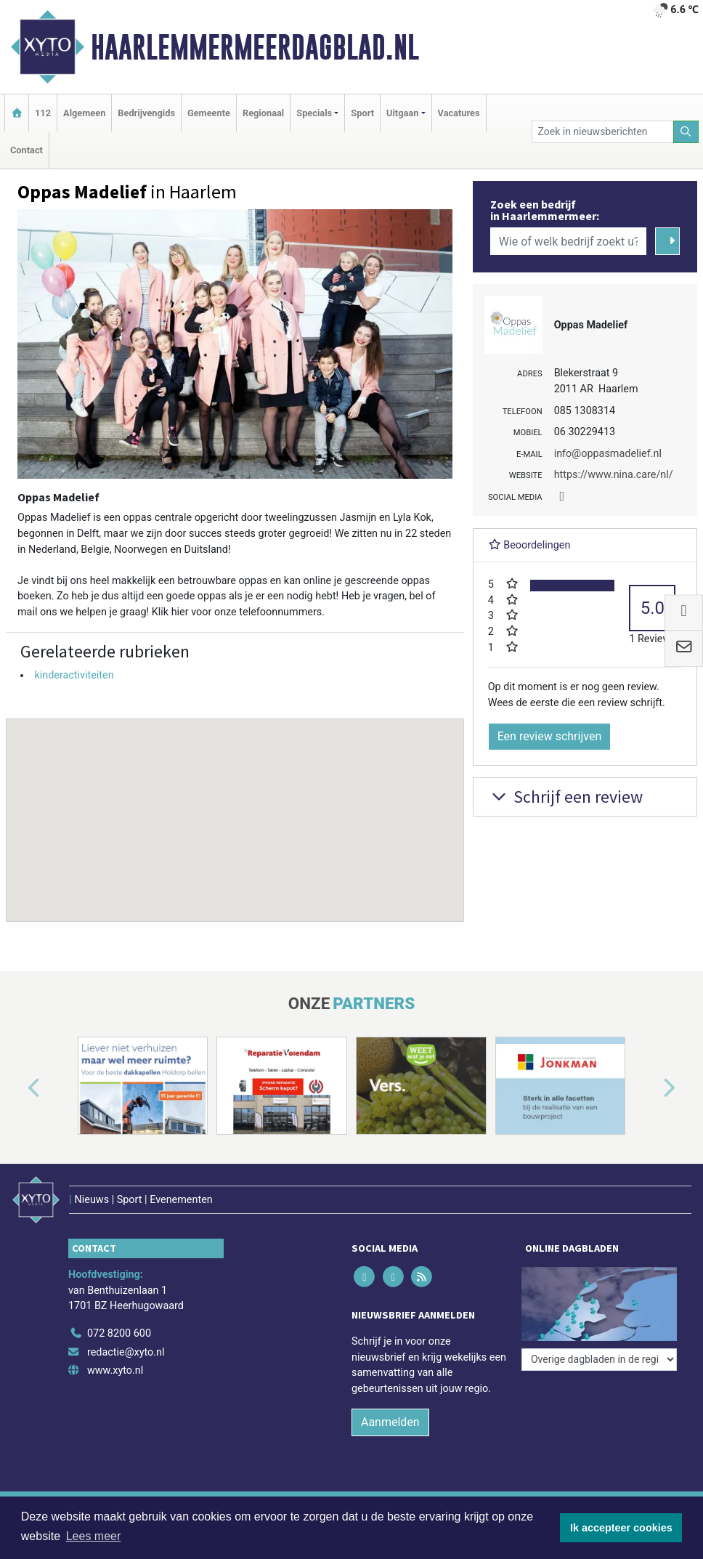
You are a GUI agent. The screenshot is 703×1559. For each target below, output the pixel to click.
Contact (26, 150)
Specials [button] (314, 113)
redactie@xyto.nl (126, 1352)
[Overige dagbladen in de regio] (599, 1359)
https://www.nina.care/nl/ (613, 475)
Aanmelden (390, 1422)
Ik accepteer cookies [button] (621, 1528)
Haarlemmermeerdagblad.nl (255, 47)
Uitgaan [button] (402, 113)
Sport (362, 113)
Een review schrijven (549, 736)
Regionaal (263, 113)
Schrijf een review (565, 796)
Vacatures (459, 113)
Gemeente (208, 113)
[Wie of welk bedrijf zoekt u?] (568, 241)
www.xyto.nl (115, 1370)
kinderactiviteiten (73, 675)
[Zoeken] (686, 132)
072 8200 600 (119, 1333)
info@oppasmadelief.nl (608, 454)
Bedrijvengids (146, 113)
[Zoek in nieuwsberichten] (603, 132)
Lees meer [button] (93, 1536)
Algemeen (84, 113)
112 (43, 113)
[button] (234, 806)
